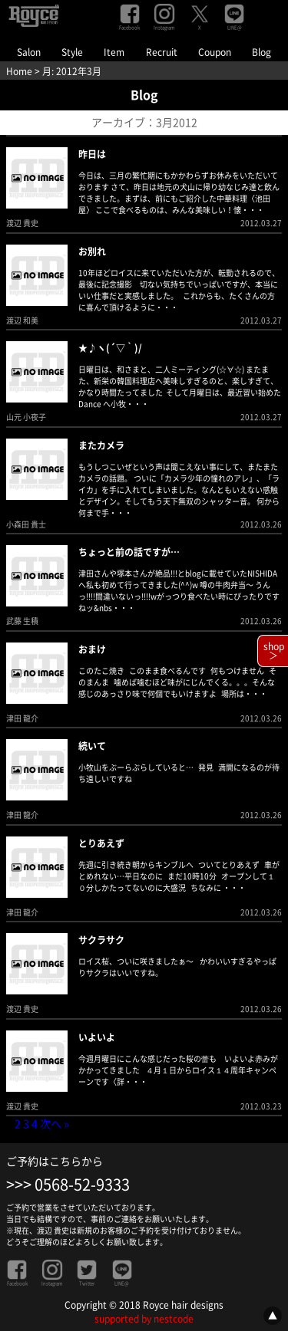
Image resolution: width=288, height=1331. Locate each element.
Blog (261, 52)
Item (114, 52)
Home (19, 71)
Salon (29, 52)
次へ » (54, 1124)
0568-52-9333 (82, 1184)
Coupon (214, 52)
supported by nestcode (144, 1318)
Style (72, 52)
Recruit (161, 52)
